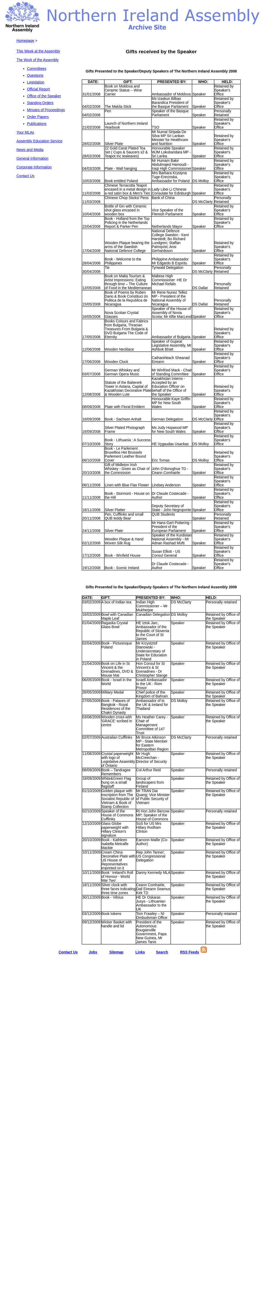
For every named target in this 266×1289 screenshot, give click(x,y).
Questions (35, 75)
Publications (37, 124)
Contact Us (26, 176)
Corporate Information (34, 167)
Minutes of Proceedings (46, 110)
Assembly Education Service (39, 141)
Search (162, 952)
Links (140, 952)
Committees (36, 69)
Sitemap (116, 952)
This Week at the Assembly (38, 51)
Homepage (25, 41)
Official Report (38, 89)
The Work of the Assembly (38, 60)
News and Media (30, 150)
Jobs (93, 952)
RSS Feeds (189, 952)
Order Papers (38, 117)
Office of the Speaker (44, 96)
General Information (33, 159)
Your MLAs (25, 132)
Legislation (36, 82)
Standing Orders (40, 103)
